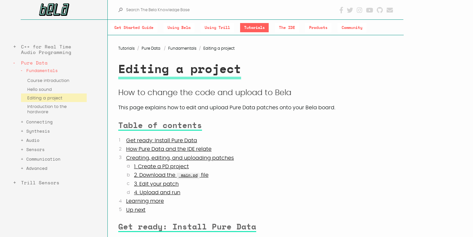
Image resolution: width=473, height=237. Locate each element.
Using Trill (217, 28)
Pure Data (34, 63)
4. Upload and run (157, 192)
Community (352, 28)
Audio (32, 141)
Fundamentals (42, 71)
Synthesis (38, 131)
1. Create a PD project (161, 166)
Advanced (36, 169)
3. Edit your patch (156, 184)
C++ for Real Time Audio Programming (46, 49)
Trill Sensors (40, 182)
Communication (43, 159)
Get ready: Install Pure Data (161, 140)
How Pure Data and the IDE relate (169, 149)
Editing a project (44, 98)
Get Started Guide (133, 28)
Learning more (145, 201)
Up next (136, 210)
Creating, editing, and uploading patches (180, 158)
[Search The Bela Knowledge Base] (232, 10)
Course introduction (48, 81)
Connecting (39, 122)
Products (318, 28)
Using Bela (179, 28)
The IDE (287, 28)
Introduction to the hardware (47, 109)
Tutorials (254, 28)
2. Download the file (171, 175)
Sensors (35, 150)
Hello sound (39, 90)
